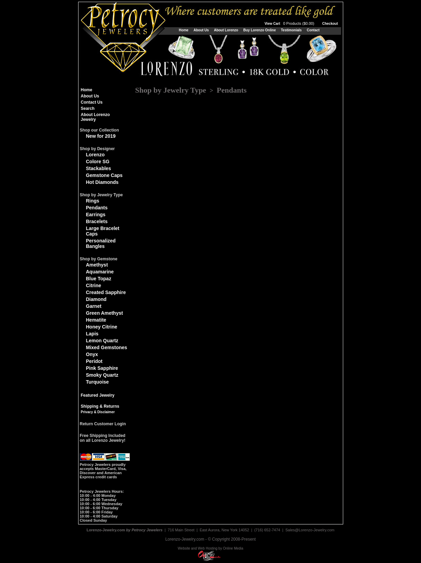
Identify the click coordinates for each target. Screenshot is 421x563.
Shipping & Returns (100, 406)
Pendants (97, 207)
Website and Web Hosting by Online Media (210, 548)
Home (184, 30)
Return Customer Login (103, 423)
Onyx (92, 354)
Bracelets (97, 221)
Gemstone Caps (104, 175)
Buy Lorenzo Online (259, 30)
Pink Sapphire (102, 368)
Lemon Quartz (102, 340)
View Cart (289, 23)
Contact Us (92, 102)
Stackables (98, 168)
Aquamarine (100, 271)
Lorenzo (95, 154)
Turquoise (97, 382)
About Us (201, 30)
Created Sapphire (106, 292)
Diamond (96, 299)
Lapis (92, 333)
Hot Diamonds (102, 182)
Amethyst (97, 265)
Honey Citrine (101, 327)
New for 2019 (101, 136)
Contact (313, 30)
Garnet (94, 306)
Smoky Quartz (102, 375)
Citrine (93, 285)
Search (88, 108)
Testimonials (291, 30)
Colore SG (97, 161)
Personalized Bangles (101, 243)
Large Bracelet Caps (102, 231)
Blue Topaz (99, 278)
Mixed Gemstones (106, 347)
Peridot (94, 361)
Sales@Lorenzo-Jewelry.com (309, 530)
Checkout (330, 23)
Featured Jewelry (98, 395)
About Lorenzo (226, 30)
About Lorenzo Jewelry (95, 117)
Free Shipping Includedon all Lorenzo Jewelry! (103, 438)
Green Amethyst (104, 313)
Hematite (96, 320)
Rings (92, 201)
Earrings (96, 214)
